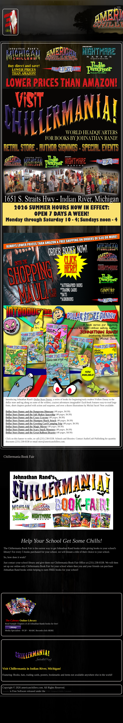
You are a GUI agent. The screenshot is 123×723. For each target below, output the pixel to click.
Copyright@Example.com (36, 707)
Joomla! (5, 691)
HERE (51, 630)
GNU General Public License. (59, 691)
